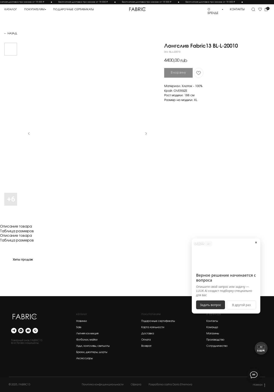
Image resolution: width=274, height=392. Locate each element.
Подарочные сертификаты (158, 321)
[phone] (35, 330)
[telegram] (13, 330)
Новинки (81, 321)
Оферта (136, 384)
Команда (212, 327)
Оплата (146, 339)
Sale (78, 327)
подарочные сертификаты (73, 9)
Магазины (212, 333)
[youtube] (28, 330)
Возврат (146, 346)
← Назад (10, 33)
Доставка (147, 333)
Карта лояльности (152, 327)
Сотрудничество (217, 346)
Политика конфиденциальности (103, 384)
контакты (237, 9)
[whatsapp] (21, 330)
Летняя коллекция (87, 333)
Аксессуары (84, 358)
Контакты (212, 321)
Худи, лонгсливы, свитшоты (93, 346)
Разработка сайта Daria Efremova (170, 384)
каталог (10, 9)
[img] (137, 9)
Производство (215, 339)
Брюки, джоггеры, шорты (91, 352)
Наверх (259, 384)
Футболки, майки (86, 339)
